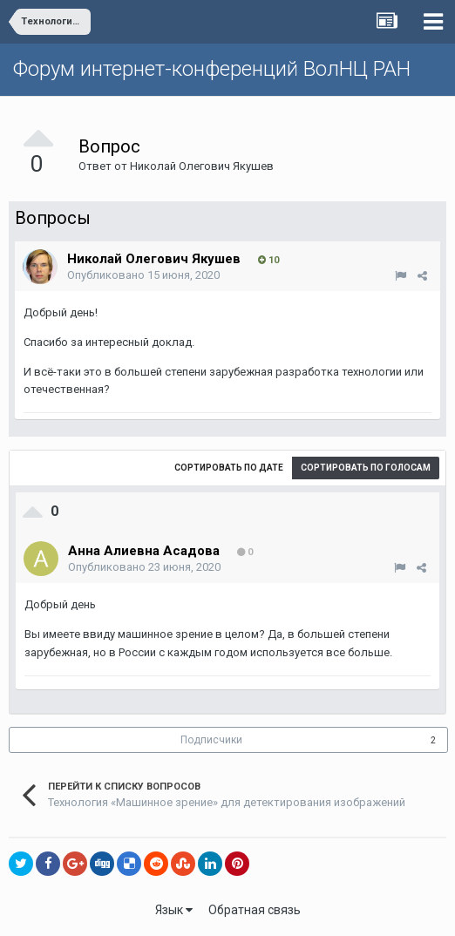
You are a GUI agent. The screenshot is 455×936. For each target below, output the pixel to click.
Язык (174, 910)
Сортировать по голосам (366, 467)
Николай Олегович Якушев (202, 166)
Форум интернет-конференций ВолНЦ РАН (212, 69)
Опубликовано (143, 274)
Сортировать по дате (228, 467)
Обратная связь (254, 910)
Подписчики (211, 740)
